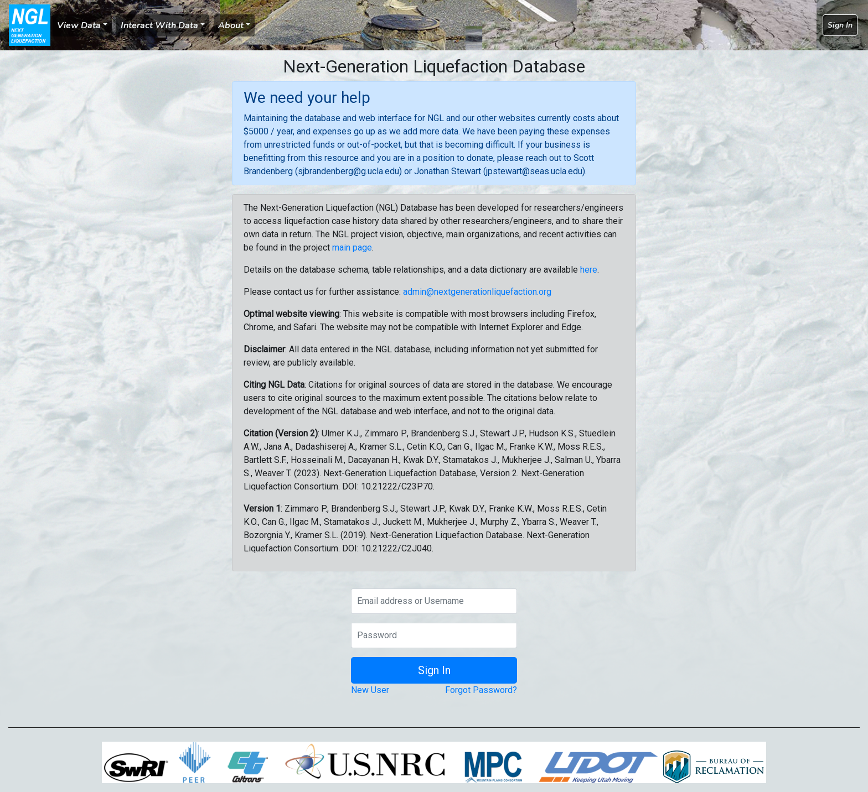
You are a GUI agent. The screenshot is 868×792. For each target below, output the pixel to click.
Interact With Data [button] (159, 25)
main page (352, 247)
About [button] (231, 25)
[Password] (434, 635)
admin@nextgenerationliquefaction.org (477, 291)
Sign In (840, 25)
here (588, 269)
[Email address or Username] (434, 601)
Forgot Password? (481, 690)
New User (370, 690)
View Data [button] (79, 25)
